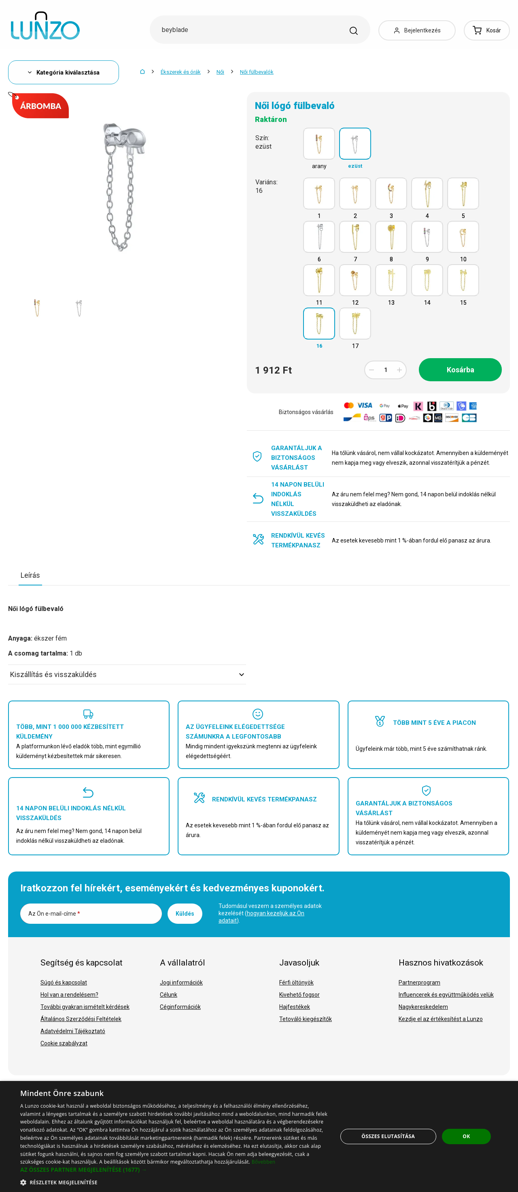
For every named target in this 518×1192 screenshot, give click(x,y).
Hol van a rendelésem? (69, 994)
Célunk (168, 994)
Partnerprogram (419, 982)
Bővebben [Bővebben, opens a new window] (264, 1161)
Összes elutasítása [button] (388, 1136)
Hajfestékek (294, 1007)
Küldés (185, 913)
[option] (37, 307)
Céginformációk (180, 1007)
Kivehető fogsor (299, 994)
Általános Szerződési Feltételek (80, 1019)
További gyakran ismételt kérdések (85, 1007)
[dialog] (259, 1136)
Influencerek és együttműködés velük (446, 994)
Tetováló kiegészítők (305, 1019)
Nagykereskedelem (423, 1007)
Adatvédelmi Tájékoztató (72, 1031)
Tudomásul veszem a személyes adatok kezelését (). (270, 913)
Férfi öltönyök (296, 982)
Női (220, 72)
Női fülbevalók (257, 72)
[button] (174, 1169)
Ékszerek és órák (181, 72)
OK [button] (466, 1136)
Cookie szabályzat (63, 1043)
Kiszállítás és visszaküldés (127, 674)
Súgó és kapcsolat (63, 982)
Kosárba (460, 369)
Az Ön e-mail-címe (54, 913)
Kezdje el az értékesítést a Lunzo (441, 1019)
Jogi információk (181, 982)
